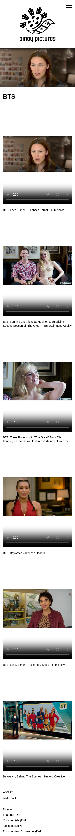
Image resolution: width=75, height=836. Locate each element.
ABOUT (8, 792)
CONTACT (9, 797)
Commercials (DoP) (15, 820)
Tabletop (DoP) (12, 825)
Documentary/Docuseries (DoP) (23, 831)
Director (8, 809)
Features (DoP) (12, 814)
